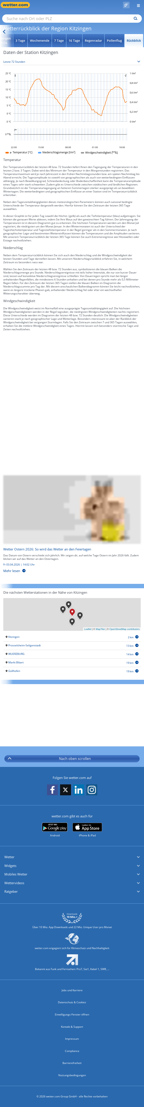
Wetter (9, 857)
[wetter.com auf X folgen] (65, 791)
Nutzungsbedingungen (72, 1075)
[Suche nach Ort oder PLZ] (72, 18)
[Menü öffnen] (137, 5)
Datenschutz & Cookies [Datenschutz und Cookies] (72, 1002)
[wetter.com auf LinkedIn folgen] (78, 790)
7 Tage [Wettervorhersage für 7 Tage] (59, 40)
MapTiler (100, 629)
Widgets (10, 865)
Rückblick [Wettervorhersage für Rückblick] (134, 40)
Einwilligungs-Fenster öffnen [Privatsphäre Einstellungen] (72, 1014)
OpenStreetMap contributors (124, 629)
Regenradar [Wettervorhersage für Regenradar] (93, 40)
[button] (72, 857)
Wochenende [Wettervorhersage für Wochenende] (39, 40)
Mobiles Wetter (15, 874)
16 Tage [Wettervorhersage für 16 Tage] (74, 40)
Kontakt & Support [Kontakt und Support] (72, 1027)
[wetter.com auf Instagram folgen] (91, 790)
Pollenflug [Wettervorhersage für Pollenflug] (114, 40)
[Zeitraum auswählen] (72, 62)
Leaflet (87, 629)
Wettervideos (14, 883)
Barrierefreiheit (72, 1063)
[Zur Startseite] (17, 5)
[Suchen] (134, 18)
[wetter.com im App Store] (87, 830)
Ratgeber (11, 891)
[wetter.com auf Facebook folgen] (52, 790)
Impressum (72, 1039)
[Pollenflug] (126, 5)
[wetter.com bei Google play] (55, 830)
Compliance (72, 1051)
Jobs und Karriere (72, 990)
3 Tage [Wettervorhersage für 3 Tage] (20, 40)
